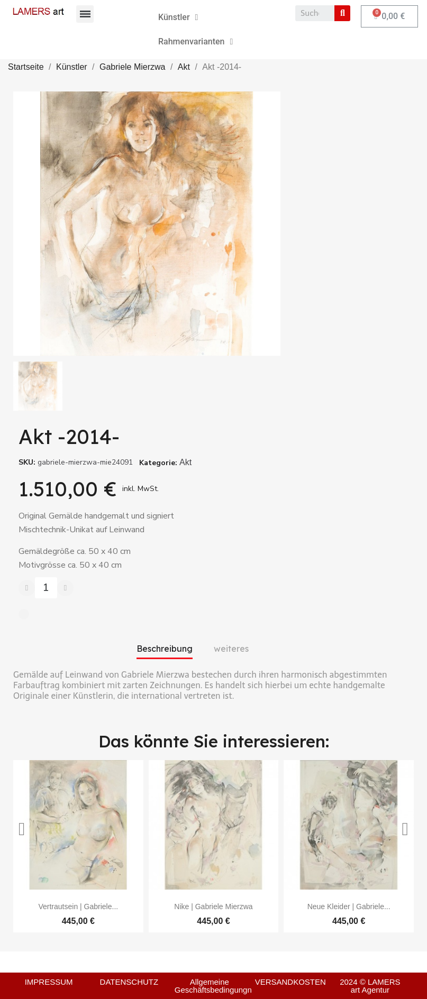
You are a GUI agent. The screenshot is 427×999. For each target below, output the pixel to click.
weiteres (231, 648)
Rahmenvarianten (195, 41)
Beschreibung (165, 648)
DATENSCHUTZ (129, 981)
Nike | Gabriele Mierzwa (213, 906)
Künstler (178, 17)
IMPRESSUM (49, 981)
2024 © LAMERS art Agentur (370, 985)
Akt (185, 462)
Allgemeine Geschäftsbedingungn (213, 985)
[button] (22, 829)
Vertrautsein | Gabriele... (78, 906)
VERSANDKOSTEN (290, 981)
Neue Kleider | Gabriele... (348, 906)
